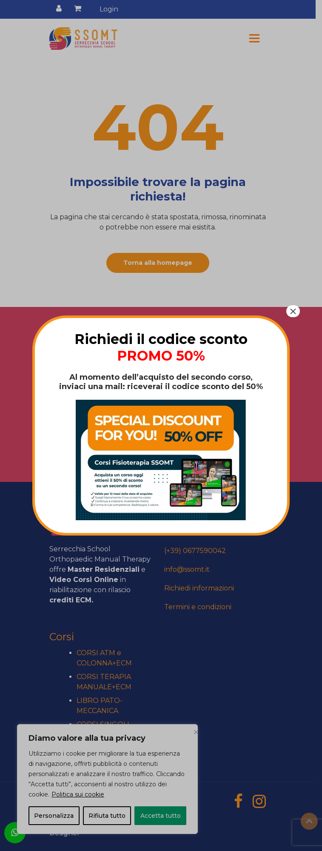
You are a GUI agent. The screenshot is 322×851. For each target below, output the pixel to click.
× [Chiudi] (293, 311)
